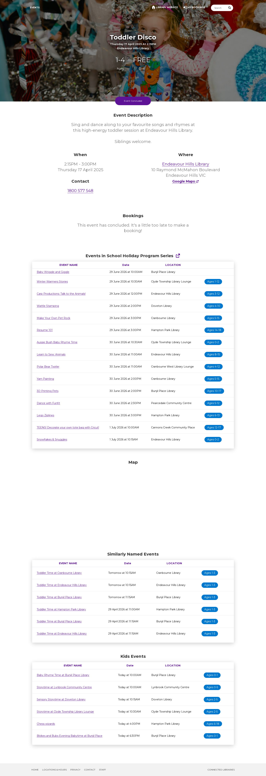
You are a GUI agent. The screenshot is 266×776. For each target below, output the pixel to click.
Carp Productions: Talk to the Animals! (61, 293)
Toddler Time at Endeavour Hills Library (62, 585)
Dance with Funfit (48, 403)
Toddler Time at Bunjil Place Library (59, 597)
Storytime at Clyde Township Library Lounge (65, 711)
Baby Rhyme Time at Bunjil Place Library (63, 675)
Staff (102, 769)
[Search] (218, 8)
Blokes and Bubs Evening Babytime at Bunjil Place (69, 735)
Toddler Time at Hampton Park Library (61, 609)
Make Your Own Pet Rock (53, 318)
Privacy (75, 769)
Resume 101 (45, 330)
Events (35, 7)
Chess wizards (46, 723)
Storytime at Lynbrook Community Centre (64, 687)
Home (35, 769)
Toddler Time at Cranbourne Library (59, 573)
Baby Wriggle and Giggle (53, 272)
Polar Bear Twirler (48, 366)
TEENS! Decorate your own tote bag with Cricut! (68, 427)
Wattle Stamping (48, 306)
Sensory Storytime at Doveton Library (61, 699)
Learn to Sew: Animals (51, 354)
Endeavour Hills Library (185, 164)
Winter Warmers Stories (52, 281)
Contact (89, 769)
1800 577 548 (80, 190)
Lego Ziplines (45, 415)
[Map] (133, 505)
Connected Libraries (221, 769)
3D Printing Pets (47, 391)
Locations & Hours (54, 769)
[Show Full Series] (177, 255)
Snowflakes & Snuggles (52, 439)
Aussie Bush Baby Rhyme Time (57, 342)
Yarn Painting (45, 378)
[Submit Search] (229, 8)
